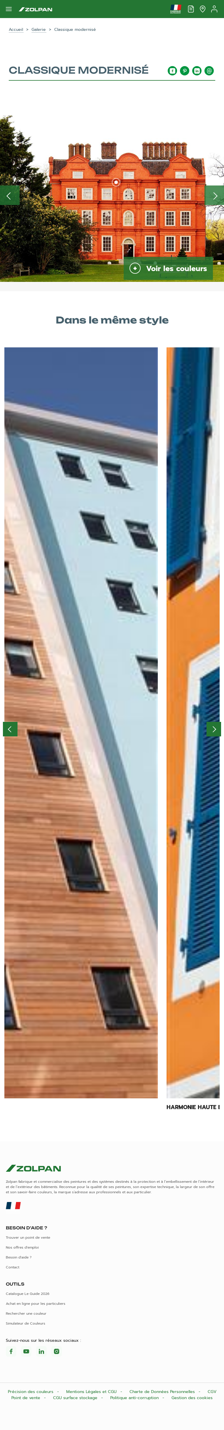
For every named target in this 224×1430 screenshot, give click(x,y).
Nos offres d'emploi (22, 1247)
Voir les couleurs (175, 268)
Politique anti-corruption (135, 1398)
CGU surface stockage (76, 1398)
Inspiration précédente (10, 195)
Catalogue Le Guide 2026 (27, 1293)
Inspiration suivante (214, 195)
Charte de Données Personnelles (163, 1392)
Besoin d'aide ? (19, 1257)
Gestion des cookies (192, 1398)
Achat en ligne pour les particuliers (35, 1303)
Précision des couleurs (31, 1392)
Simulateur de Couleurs (25, 1323)
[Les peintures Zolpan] (35, 9)
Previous (10, 729)
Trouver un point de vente (28, 1237)
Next (213, 729)
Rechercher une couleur (26, 1313)
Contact (12, 1267)
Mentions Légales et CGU (92, 1392)
